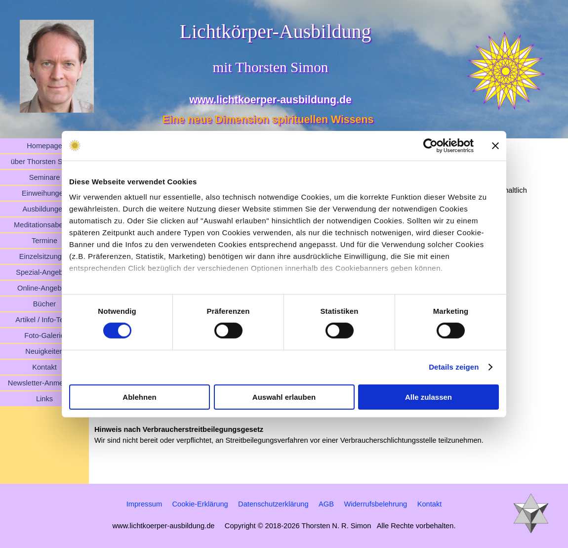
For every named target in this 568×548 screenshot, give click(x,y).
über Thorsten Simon (45, 162)
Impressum (144, 504)
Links (44, 399)
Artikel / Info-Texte (44, 320)
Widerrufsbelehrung (375, 504)
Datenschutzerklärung (273, 504)
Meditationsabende (44, 225)
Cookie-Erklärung (200, 504)
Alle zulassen (428, 397)
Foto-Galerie (44, 335)
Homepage (44, 146)
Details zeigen (454, 367)
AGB (326, 504)
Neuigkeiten (44, 351)
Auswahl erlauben (284, 397)
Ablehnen (139, 397)
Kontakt (44, 367)
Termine (44, 241)
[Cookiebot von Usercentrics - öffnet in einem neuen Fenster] (430, 145)
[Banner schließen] (495, 145)
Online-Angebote (44, 288)
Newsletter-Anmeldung (44, 383)
